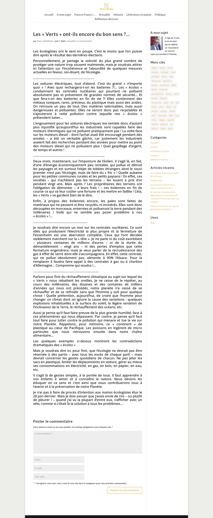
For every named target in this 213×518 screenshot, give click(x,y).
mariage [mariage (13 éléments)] (163, 111)
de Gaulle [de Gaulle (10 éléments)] (155, 76)
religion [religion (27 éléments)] (162, 120)
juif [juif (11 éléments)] (177, 102)
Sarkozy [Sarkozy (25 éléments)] (155, 124)
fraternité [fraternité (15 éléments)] (163, 89)
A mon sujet (64, 15)
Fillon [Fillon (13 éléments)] (174, 85)
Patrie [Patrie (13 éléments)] (154, 120)
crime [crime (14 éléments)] (173, 72)
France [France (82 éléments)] (154, 89)
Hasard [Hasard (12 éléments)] (154, 98)
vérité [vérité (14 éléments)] (163, 128)
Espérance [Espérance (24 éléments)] (167, 81)
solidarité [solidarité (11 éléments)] (164, 124)
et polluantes (65, 110)
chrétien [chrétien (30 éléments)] (155, 72)
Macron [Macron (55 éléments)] (155, 111)
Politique (160, 15)
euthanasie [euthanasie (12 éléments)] (164, 85)
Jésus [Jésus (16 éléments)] (161, 107)
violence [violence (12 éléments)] (155, 128)
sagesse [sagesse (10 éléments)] (170, 120)
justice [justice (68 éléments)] (154, 107)
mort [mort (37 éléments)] (153, 115)
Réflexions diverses (106, 19)
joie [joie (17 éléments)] (172, 102)
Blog (152, 222)
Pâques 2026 (156, 180)
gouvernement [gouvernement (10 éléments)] (157, 94)
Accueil (48, 15)
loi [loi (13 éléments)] (175, 107)
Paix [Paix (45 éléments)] (177, 115)
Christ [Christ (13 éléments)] (170, 68)
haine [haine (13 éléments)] (176, 94)
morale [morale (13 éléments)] (172, 111)
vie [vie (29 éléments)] (171, 124)
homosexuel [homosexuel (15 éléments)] (156, 102)
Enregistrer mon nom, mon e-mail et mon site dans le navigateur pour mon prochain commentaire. (81, 483)
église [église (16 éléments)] (170, 128)
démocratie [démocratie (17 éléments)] (156, 81)
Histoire (118, 15)
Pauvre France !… (84, 15)
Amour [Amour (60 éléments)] (162, 68)
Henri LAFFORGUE (45, 41)
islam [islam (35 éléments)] (166, 102)
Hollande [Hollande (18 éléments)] (163, 98)
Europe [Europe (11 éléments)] (154, 85)
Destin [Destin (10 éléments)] (164, 76)
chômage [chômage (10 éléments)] (164, 72)
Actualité (104, 15)
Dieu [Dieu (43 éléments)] (171, 76)
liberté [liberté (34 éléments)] (168, 107)
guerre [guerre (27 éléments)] (168, 94)
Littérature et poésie (138, 15)
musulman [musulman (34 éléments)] (162, 115)
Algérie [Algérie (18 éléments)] (154, 68)
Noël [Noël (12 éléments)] (171, 115)
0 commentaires (84, 41)
